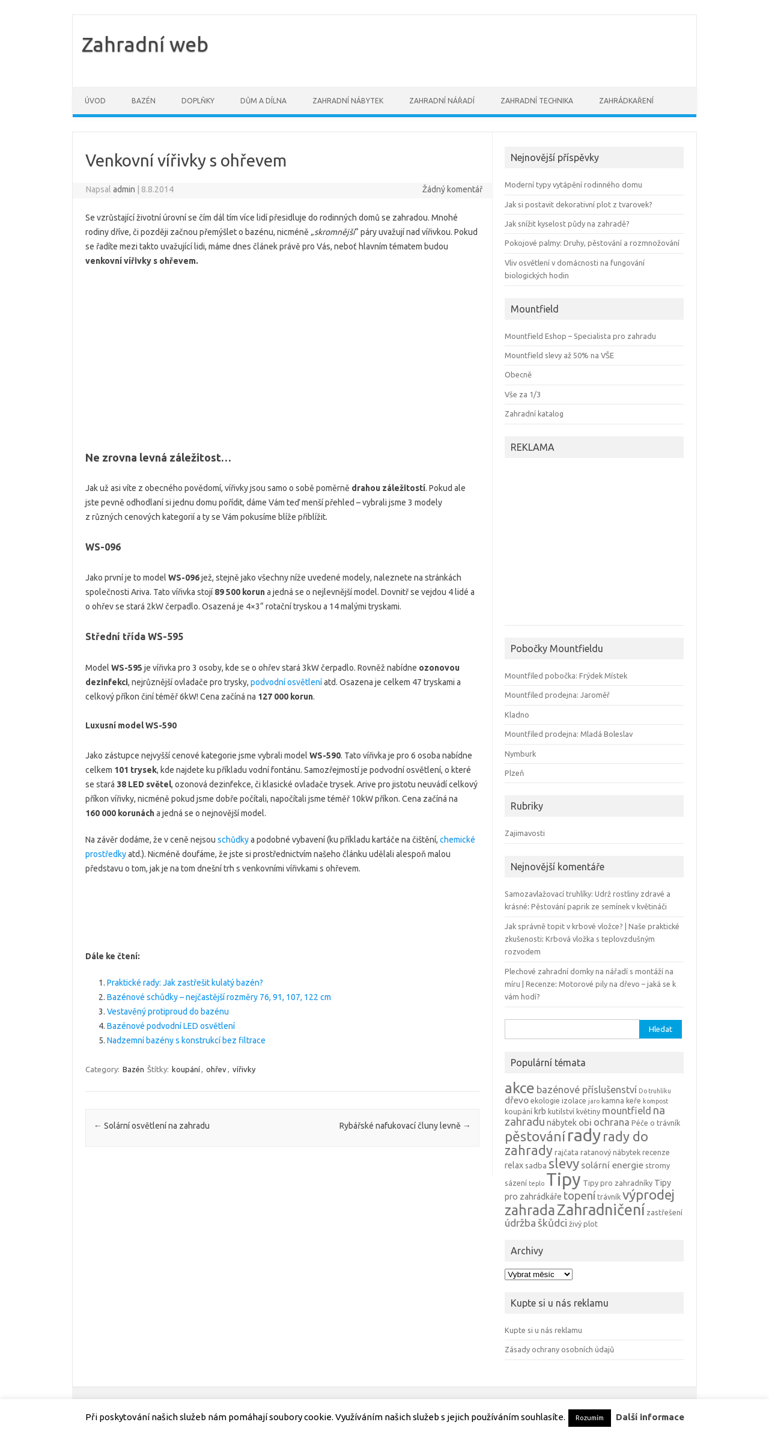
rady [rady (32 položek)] (584, 1135)
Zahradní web (145, 43)
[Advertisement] (282, 355)
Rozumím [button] (590, 1417)
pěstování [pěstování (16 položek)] (535, 1136)
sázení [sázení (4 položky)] (516, 1183)
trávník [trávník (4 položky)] (609, 1196)
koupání (186, 1069)
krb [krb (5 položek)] (540, 1111)
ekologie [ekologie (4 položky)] (545, 1100)
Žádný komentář (452, 189)
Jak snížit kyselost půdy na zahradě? (567, 223)
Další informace (650, 1417)
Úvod (95, 101)
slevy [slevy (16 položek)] (564, 1163)
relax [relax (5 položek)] (514, 1165)
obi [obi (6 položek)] (585, 1122)
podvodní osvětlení (286, 682)
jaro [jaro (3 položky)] (594, 1101)
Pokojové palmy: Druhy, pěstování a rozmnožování (592, 243)
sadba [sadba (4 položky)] (536, 1165)
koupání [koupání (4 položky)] (518, 1111)
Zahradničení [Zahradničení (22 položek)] (601, 1209)
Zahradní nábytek (347, 101)
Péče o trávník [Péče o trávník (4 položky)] (655, 1122)
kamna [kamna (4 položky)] (612, 1100)
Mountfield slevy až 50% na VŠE (559, 355)
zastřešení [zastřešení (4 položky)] (664, 1212)
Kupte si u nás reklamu (543, 1330)
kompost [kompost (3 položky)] (655, 1101)
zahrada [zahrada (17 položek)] (530, 1210)
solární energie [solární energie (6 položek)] (612, 1165)
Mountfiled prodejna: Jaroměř (557, 695)
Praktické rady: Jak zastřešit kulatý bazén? (185, 982)
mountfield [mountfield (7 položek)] (626, 1110)
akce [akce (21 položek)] (520, 1087)
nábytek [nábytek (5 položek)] (562, 1122)
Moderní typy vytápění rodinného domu (573, 184)
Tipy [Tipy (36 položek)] (563, 1179)
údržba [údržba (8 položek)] (520, 1222)
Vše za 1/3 (523, 394)
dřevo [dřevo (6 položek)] (517, 1100)
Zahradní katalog (534, 413)
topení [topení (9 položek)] (579, 1195)
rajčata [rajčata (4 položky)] (567, 1152)
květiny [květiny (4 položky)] (588, 1111)
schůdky (233, 839)
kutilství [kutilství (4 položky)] (561, 1111)
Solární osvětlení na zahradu (152, 1125)
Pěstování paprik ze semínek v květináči (599, 906)
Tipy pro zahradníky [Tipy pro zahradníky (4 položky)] (617, 1183)
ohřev (216, 1069)
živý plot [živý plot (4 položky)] (583, 1223)
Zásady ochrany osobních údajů (559, 1349)
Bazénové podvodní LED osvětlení (171, 1026)
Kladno (517, 714)
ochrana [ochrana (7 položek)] (612, 1122)
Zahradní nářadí (442, 101)
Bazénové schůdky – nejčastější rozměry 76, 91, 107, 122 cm (219, 997)
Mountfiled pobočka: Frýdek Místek (566, 675)
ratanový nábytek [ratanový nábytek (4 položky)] (610, 1152)
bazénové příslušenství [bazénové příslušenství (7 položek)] (586, 1089)
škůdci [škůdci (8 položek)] (552, 1222)
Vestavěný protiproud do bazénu (168, 1011)
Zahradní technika (536, 101)
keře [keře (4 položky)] (633, 1100)
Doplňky (197, 101)
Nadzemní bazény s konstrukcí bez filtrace (186, 1040)
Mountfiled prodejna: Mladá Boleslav (569, 734)
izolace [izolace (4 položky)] (574, 1100)
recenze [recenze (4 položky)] (656, 1152)
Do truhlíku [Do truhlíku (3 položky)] (655, 1090)
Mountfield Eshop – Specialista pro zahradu (580, 336)
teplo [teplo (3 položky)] (536, 1183)
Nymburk (520, 753)
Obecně (518, 374)
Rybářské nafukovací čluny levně (405, 1125)
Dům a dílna (263, 101)
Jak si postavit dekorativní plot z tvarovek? (578, 204)
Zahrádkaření (626, 101)
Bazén (144, 101)
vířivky (244, 1069)
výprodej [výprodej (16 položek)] (648, 1194)
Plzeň (514, 773)
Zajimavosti (525, 833)
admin (124, 189)
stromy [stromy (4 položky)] (657, 1165)
